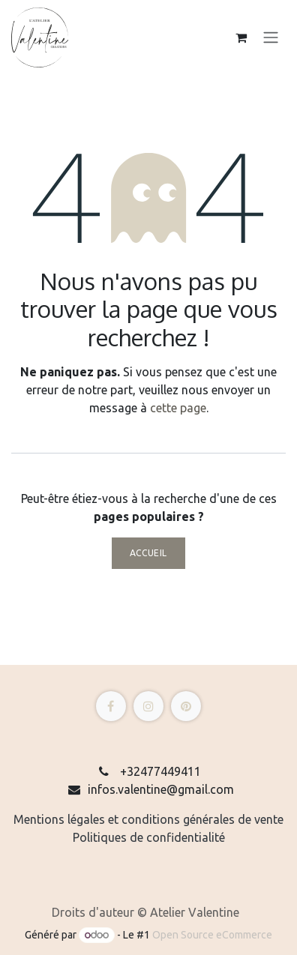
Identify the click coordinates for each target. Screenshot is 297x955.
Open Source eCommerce (212, 935)
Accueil (148, 553)
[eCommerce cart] (241, 37)
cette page (178, 408)
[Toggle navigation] (271, 37)
